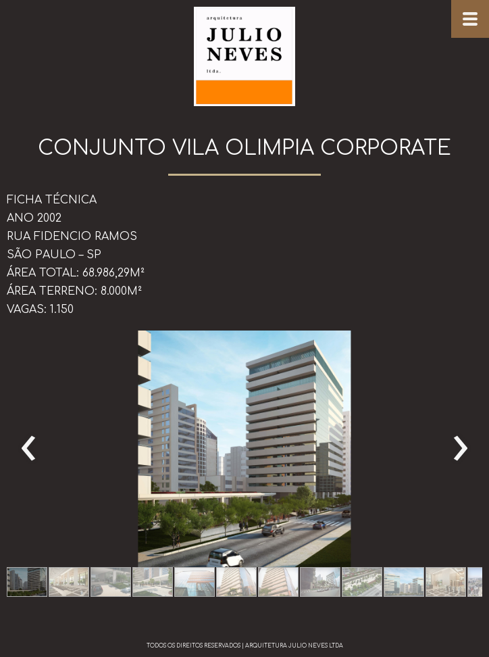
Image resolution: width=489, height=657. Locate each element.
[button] (27, 582)
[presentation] (29, 449)
